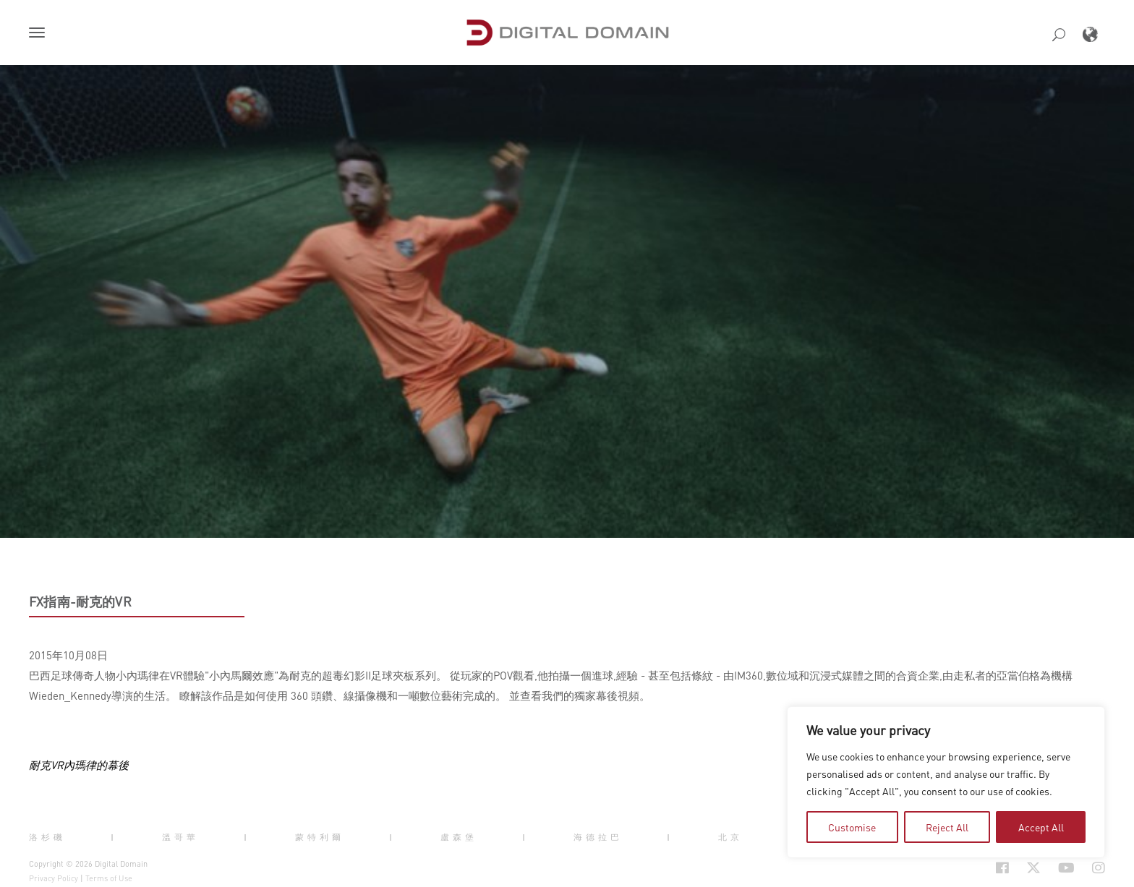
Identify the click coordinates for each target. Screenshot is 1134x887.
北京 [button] (730, 836)
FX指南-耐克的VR (80, 601)
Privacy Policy (53, 878)
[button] (40, 34)
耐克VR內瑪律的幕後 (79, 765)
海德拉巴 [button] (598, 836)
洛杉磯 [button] (47, 836)
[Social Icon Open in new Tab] (955, 868)
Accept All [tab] (1041, 827)
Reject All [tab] (947, 827)
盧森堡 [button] (458, 836)
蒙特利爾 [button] (319, 836)
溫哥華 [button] (180, 836)
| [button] (114, 836)
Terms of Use (108, 878)
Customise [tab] (852, 827)
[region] (946, 782)
